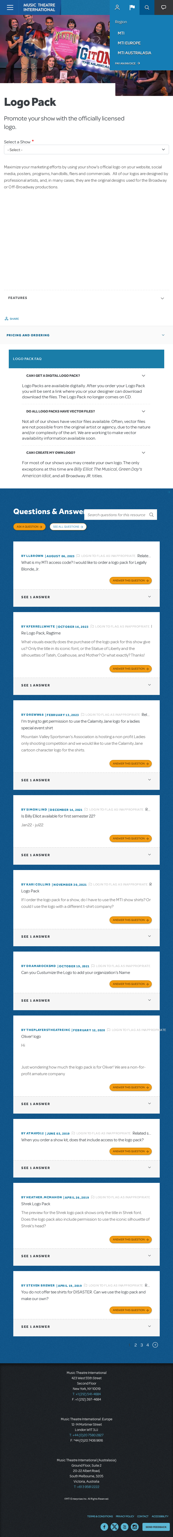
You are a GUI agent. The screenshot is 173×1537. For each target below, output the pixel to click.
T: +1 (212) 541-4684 (87, 1392)
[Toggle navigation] (10, 7)
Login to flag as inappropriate (108, 554)
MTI (121, 33)
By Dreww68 (32, 713)
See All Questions (66, 526)
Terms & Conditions (100, 1514)
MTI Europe (129, 43)
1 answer (35, 595)
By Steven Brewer (38, 1284)
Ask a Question (27, 526)
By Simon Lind (34, 808)
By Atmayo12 (32, 1132)
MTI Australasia (134, 52)
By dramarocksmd (38, 964)
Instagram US (135, 1525)
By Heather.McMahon (41, 1196)
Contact (143, 1514)
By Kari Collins (35, 883)
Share (14, 319)
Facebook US (104, 1525)
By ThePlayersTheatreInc (45, 1028)
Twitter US (115, 1525)
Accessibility (160, 1514)
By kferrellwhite (38, 625)
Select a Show (17, 142)
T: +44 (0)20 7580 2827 (86, 1433)
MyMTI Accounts (117, 7)
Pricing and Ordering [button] (28, 335)
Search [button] (147, 7)
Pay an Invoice (125, 63)
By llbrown (32, 554)
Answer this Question (129, 579)
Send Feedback (156, 1525)
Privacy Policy (125, 1514)
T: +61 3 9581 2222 (86, 1485)
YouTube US (125, 1525)
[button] (132, 7)
